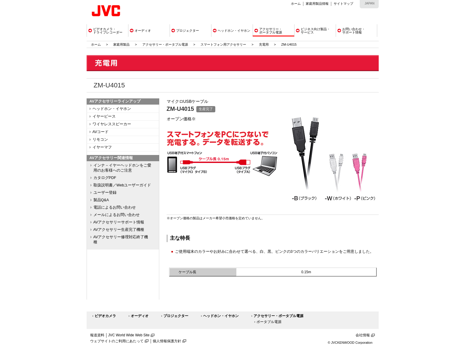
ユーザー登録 (105, 193)
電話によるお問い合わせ (114, 207)
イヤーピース (104, 116)
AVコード (101, 132)
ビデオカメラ (105, 316)
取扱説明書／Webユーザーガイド (122, 185)
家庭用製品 (121, 44)
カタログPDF (104, 178)
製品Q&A (101, 200)
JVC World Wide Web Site (129, 335)
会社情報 (363, 335)
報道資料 (97, 335)
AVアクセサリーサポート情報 (118, 222)
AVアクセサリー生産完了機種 (118, 230)
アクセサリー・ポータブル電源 (165, 44)
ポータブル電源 (269, 322)
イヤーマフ (102, 147)
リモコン (100, 139)
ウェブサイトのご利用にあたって (117, 341)
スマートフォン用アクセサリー (223, 44)
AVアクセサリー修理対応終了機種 (120, 239)
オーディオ (140, 316)
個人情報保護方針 (167, 341)
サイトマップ (343, 3)
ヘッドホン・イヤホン (112, 109)
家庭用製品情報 (317, 3)
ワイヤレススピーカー (112, 124)
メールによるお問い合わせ (116, 215)
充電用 (264, 44)
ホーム (296, 3)
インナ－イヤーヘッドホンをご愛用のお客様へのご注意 (122, 167)
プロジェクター (175, 316)
